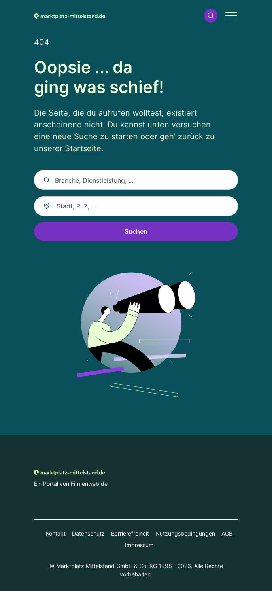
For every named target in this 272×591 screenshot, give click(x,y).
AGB (226, 533)
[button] (210, 16)
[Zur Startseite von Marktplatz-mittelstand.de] (69, 15)
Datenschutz (88, 533)
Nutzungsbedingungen (185, 533)
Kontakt (56, 533)
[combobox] (136, 206)
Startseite (83, 148)
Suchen (136, 231)
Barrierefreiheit (130, 533)
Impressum (139, 545)
